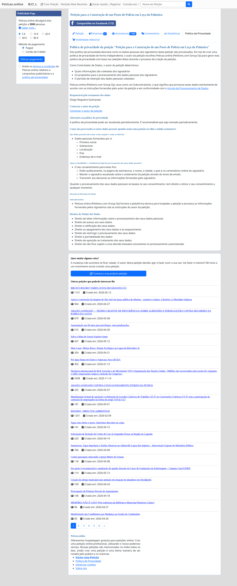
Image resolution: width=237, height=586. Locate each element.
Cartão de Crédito (36, 142)
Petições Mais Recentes (74, 4)
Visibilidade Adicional (86, 39)
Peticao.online (12, 4)
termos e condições (44, 157)
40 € (24, 128)
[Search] (163, 4)
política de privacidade (35, 168)
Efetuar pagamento (32, 150)
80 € (36, 128)
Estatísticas (172, 33)
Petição (78, 33)
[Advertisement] (38, 54)
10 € (36, 124)
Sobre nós (81, 568)
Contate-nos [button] (130, 4)
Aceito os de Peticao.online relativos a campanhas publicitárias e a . (40, 163)
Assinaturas (124, 33)
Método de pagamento (32, 135)
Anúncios (98, 33)
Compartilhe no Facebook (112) (92, 23)
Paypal (29, 138)
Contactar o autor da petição (86, 111)
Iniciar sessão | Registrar (105, 4)
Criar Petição (49, 4)
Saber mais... (27, 118)
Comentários (150, 33)
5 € (23, 124)
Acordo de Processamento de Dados (187, 88)
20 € (47, 124)
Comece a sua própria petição (108, 273)
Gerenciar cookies (86, 564)
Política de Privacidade (198, 33)
